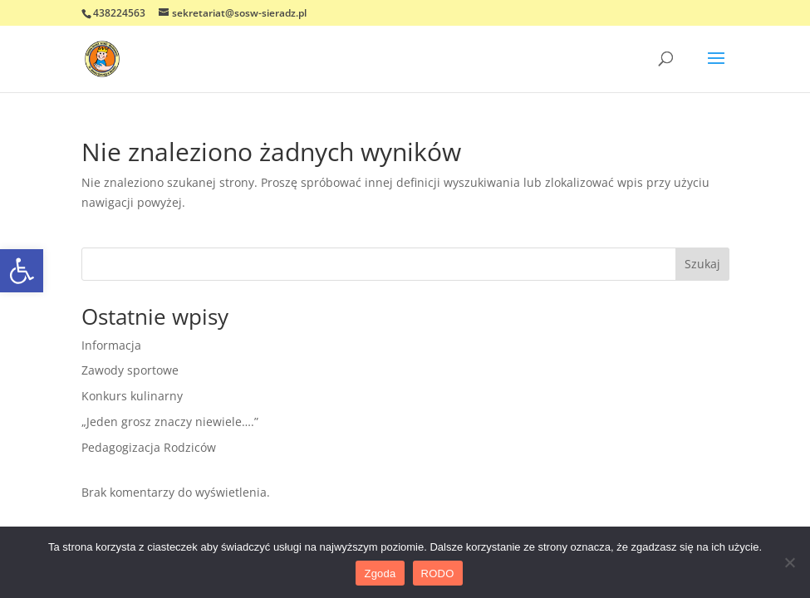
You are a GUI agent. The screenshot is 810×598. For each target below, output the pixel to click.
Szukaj (702, 264)
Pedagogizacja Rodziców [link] (148, 447)
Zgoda (379, 573)
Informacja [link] (111, 345)
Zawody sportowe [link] (130, 370)
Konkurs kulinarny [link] (132, 396)
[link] (21, 270)
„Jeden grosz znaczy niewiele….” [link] (169, 421)
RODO (437, 573)
